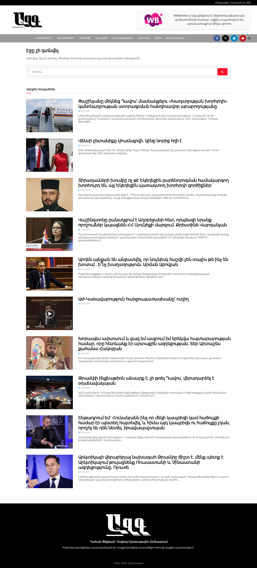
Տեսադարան (144, 38)
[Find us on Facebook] (216, 38)
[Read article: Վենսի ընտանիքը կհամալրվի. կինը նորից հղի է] (49, 155)
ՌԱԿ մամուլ (101, 38)
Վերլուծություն (65, 38)
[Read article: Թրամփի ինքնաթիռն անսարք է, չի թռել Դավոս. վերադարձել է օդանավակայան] (49, 392)
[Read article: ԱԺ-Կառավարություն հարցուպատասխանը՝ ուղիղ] (49, 313)
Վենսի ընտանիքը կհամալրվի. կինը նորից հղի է (130, 140)
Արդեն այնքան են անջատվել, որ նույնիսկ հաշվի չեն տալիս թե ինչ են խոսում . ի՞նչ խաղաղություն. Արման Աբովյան (153, 262)
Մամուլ (158, 38)
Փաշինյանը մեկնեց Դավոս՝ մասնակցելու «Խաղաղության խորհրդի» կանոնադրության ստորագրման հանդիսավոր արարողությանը (152, 104)
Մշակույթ (84, 38)
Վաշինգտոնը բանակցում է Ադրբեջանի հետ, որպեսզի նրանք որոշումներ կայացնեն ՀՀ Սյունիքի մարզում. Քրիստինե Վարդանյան (152, 222)
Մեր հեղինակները (174, 38)
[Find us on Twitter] (225, 38)
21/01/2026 (84, 111)
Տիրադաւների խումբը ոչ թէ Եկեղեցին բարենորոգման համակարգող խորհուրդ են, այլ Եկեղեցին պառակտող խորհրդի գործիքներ (153, 183)
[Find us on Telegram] (234, 38)
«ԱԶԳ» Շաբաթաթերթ (122, 38)
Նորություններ (44, 38)
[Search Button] (249, 38)
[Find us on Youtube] (242, 38)
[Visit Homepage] (27, 20)
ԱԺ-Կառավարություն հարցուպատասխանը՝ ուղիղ (133, 299)
